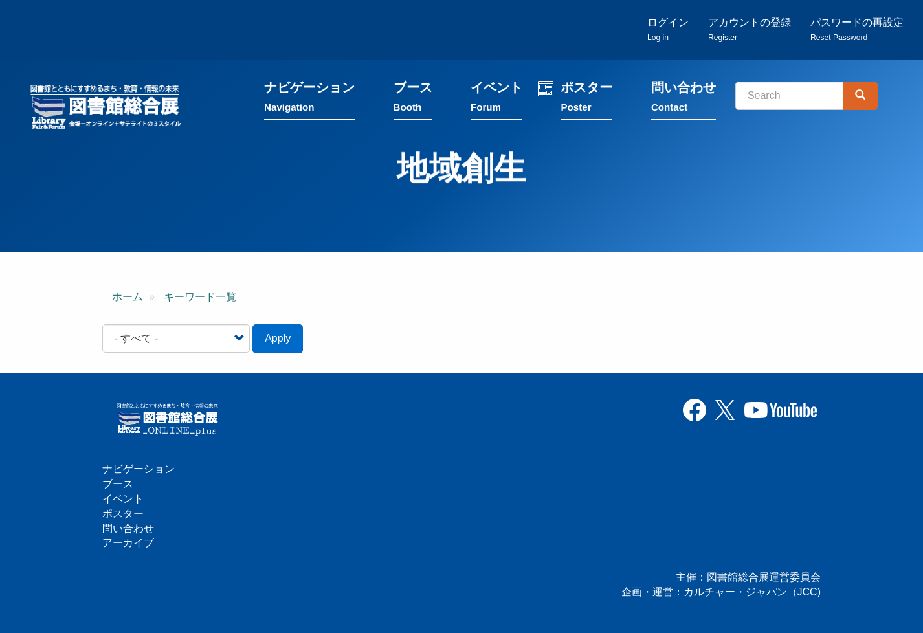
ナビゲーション (309, 98)
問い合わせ (683, 98)
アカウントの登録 (749, 29)
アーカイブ (128, 542)
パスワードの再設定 (857, 29)
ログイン (668, 29)
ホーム (127, 296)
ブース (413, 98)
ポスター (586, 98)
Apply (278, 338)
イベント (496, 98)
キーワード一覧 (200, 296)
